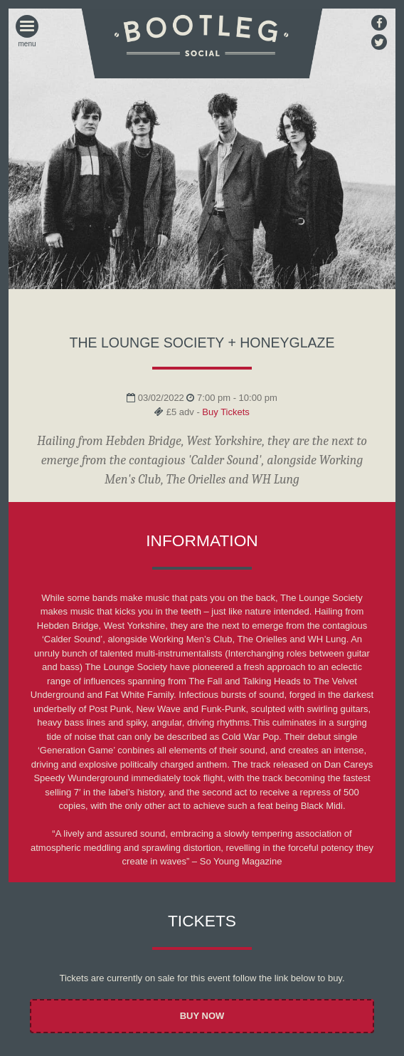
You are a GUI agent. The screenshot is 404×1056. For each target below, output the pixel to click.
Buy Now (202, 1015)
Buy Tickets (225, 412)
